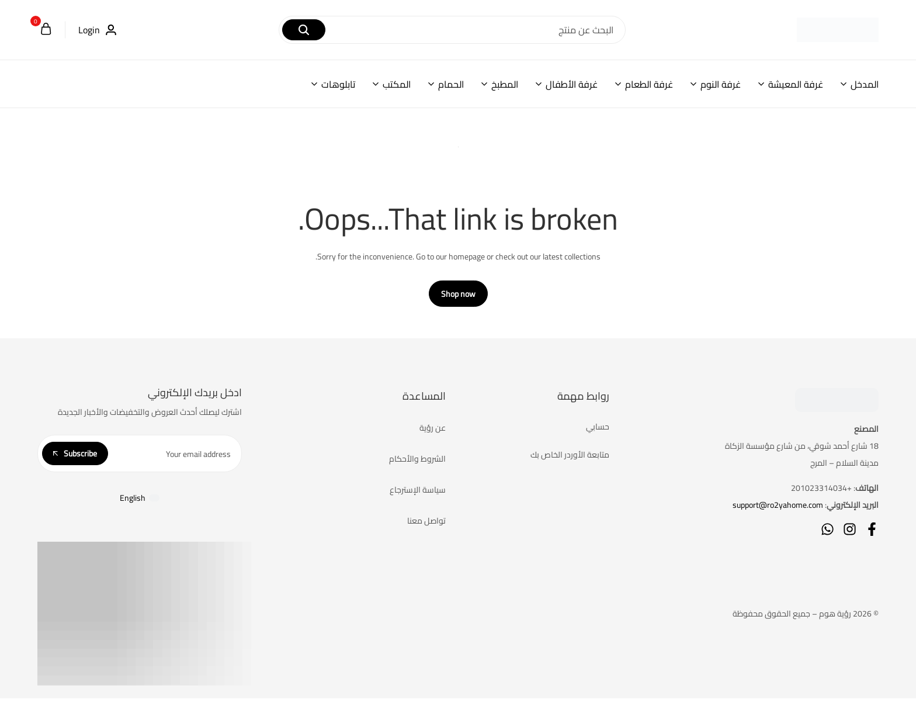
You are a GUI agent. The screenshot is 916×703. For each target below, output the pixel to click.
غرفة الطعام (649, 84)
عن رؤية (432, 432)
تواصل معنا (426, 525)
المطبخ (504, 84)
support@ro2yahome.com (778, 509)
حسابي (597, 431)
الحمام (451, 84)
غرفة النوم (720, 84)
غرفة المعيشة (795, 84)
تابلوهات (338, 84)
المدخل (865, 84)
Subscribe (75, 457)
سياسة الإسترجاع (418, 494)
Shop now (458, 298)
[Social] (872, 534)
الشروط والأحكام (417, 463)
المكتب (397, 84)
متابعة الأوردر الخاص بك (569, 459)
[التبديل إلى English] (139, 502)
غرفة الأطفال (572, 84)
